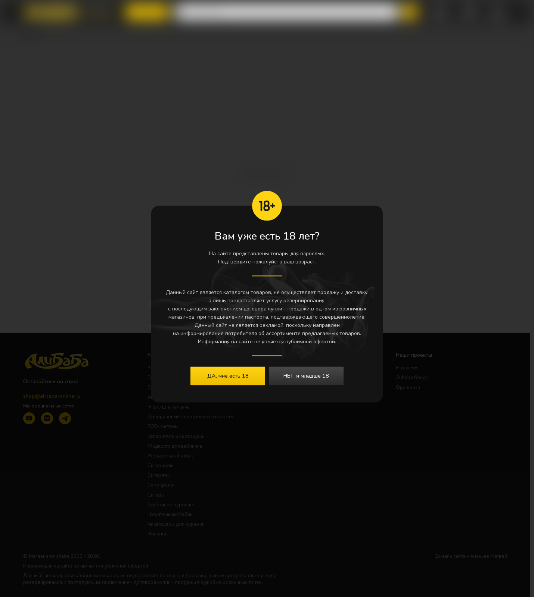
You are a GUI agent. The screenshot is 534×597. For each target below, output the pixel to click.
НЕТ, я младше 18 (306, 375)
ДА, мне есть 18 (228, 375)
